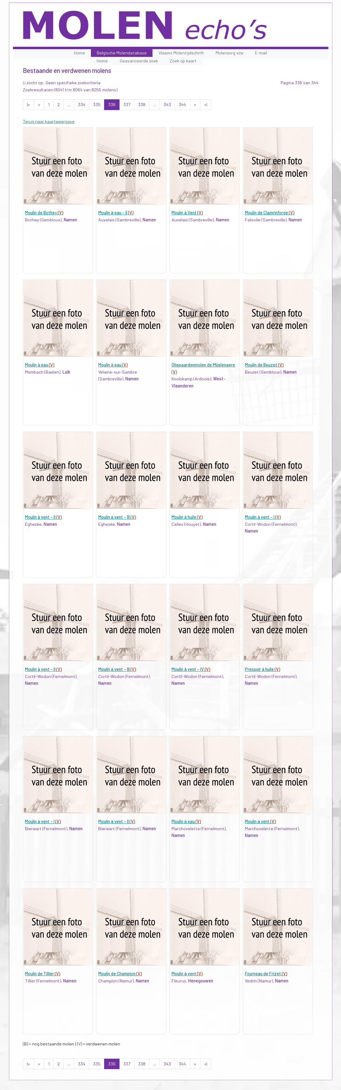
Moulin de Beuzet (264, 364)
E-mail (261, 52)
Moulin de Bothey (44, 212)
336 (112, 104)
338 (141, 104)
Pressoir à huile (262, 669)
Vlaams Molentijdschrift (181, 52)
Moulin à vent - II (43, 517)
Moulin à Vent (187, 212)
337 (126, 104)
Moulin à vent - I (263, 517)
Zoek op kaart (183, 60)
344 (182, 104)
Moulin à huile (187, 517)
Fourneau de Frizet (266, 973)
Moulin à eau (39, 364)
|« (28, 104)
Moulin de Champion (120, 973)
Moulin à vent (260, 821)
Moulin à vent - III (117, 517)
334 (81, 104)
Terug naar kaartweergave (49, 121)
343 (167, 104)
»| (205, 104)
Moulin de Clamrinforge (269, 212)
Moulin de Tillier (42, 973)
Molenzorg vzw (229, 52)
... (68, 104)
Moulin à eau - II (115, 212)
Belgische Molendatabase (122, 52)
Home (79, 52)
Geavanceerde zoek (139, 60)
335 (96, 104)
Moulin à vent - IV (191, 669)
